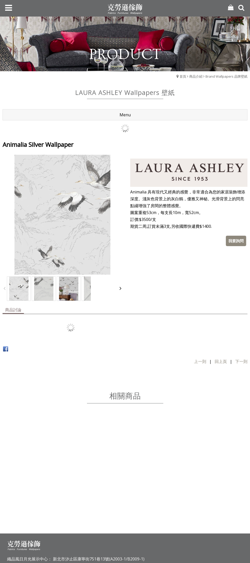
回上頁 (221, 361)
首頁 (183, 76)
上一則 (200, 361)
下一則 (241, 361)
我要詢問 (236, 240)
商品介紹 (195, 76)
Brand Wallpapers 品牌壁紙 (226, 76)
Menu (125, 115)
